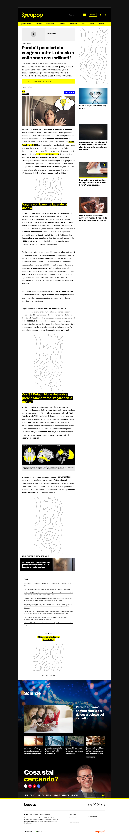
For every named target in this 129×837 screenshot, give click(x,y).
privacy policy (72, 814)
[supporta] (93, 15)
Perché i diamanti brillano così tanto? (93, 107)
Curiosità (40, 795)
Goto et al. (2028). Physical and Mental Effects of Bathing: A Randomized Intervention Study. (48, 624)
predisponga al (47, 154)
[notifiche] (101, 15)
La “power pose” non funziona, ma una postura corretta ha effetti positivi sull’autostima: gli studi (33, 750)
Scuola (48, 795)
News (26, 795)
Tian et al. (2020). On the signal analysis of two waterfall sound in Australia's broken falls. (48, 584)
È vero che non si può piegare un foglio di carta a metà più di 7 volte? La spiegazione (92, 182)
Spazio (92, 24)
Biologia (57, 795)
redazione (71, 820)
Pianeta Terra (50, 24)
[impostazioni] (92, 816)
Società (101, 24)
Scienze (39, 24)
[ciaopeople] (100, 831)
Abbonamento (26, 24)
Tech (83, 24)
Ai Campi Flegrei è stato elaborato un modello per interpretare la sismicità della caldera (74, 750)
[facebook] (103, 804)
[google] (39, 831)
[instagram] (94, 804)
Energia (62, 24)
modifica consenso (74, 822)
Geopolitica (74, 24)
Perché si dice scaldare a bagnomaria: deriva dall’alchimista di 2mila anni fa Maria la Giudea (95, 750)
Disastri (74, 795)
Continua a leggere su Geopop (48, 638)
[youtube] (98, 804)
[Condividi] (69, 92)
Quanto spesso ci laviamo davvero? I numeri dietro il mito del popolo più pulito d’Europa (93, 217)
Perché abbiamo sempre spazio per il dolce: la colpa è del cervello (90, 712)
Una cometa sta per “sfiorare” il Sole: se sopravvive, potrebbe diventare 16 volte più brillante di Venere (93, 146)
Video (32, 795)
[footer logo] (41, 805)
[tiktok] (90, 804)
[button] (105, 15)
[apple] (28, 831)
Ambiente (65, 795)
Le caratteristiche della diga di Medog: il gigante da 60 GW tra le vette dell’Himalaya (53, 750)
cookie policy (72, 817)
